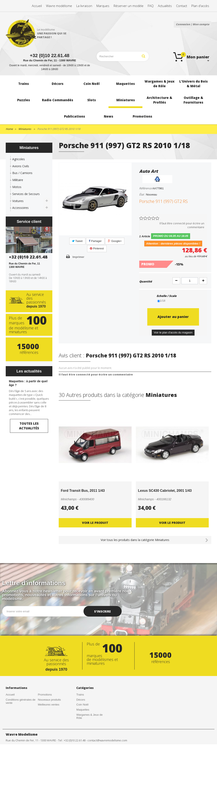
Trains (80, 694)
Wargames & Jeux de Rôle (89, 716)
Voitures (18, 201)
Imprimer (78, 257)
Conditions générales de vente (20, 701)
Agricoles (18, 159)
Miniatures (82, 746)
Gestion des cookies (50, 719)
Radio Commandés (88, 736)
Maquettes (82, 709)
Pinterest (97, 248)
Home (9, 129)
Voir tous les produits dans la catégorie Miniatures (135, 540)
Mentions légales (48, 714)
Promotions (45, 694)
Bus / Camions (22, 173)
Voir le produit (95, 523)
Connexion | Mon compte (192, 24)
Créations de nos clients (20, 708)
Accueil (10, 694)
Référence (145, 188)
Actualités (12, 713)
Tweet (77, 241)
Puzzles (81, 731)
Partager (95, 241)
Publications (83, 761)
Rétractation (45, 709)
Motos (16, 187)
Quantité (145, 281)
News (79, 766)
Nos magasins (14, 723)
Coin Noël (82, 704)
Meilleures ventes (48, 704)
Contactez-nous (15, 718)
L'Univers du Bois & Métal (88, 724)
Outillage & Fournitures (90, 756)
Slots (79, 741)
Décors (80, 699)
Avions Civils (20, 166)
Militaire (17, 180)
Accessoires (20, 208)
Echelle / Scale (167, 296)
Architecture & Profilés (90, 751)
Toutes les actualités (29, 425)
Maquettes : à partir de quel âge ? (28, 383)
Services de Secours (26, 194)
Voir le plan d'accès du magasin (173, 332)
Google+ (115, 241)
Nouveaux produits (49, 699)
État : (142, 194)
